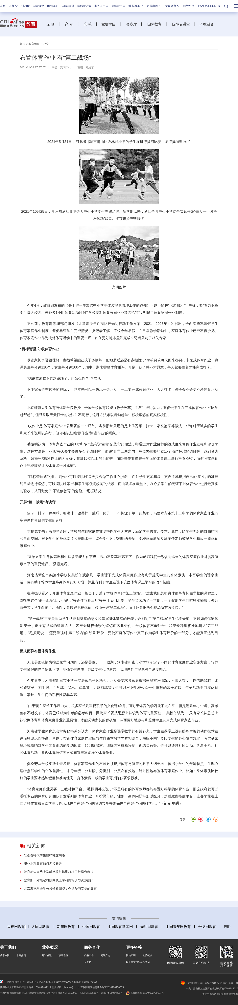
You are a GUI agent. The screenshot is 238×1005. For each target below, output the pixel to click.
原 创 (52, 24)
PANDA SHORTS (209, 6)
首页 (3, 6)
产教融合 (208, 24)
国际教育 (154, 24)
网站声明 (131, 955)
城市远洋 (136, 6)
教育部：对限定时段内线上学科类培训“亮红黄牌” (58, 880)
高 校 (89, 24)
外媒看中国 (118, 6)
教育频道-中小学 (39, 43)
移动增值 (63, 955)
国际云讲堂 (180, 24)
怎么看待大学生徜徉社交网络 (44, 855)
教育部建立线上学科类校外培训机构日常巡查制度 (59, 872)
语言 (13, 6)
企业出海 (154, 6)
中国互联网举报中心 (13, 981)
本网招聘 (21, 955)
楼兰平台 (188, 6)
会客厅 (130, 24)
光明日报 (65, 67)
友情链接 (147, 955)
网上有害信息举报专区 (138, 962)
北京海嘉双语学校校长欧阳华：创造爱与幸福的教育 (60, 888)
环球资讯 (47, 955)
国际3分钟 (67, 6)
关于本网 (5, 955)
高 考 (69, 24)
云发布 (87, 962)
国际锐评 (52, 6)
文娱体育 (172, 6)
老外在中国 (101, 6)
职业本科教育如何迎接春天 (43, 863)
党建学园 (108, 24)
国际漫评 (38, 6)
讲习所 (25, 6)
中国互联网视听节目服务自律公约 (18, 993)
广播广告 (89, 955)
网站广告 (105, 955)
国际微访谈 (84, 6)
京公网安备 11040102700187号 (144, 993)
